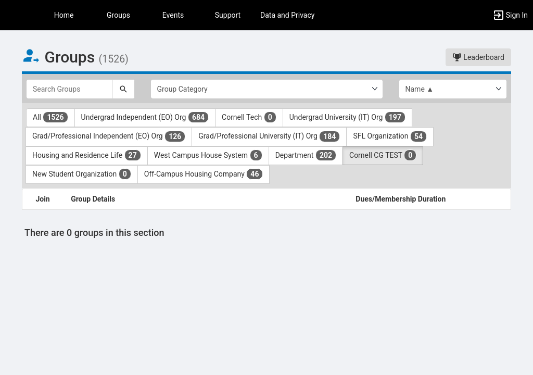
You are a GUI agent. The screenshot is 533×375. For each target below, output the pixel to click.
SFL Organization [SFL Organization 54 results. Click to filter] (390, 136)
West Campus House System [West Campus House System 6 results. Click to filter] (208, 155)
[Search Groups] (69, 89)
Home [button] (64, 15)
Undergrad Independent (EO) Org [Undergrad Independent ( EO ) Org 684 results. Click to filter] (145, 117)
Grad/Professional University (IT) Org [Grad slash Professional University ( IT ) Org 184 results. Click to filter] (269, 136)
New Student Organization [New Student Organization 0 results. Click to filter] (81, 174)
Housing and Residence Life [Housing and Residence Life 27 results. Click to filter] (86, 155)
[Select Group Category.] (266, 89)
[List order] (453, 89)
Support (227, 15)
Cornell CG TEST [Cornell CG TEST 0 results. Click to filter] (382, 155)
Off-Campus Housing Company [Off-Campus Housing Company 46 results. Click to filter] (203, 174)
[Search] (123, 89)
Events (173, 15)
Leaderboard (478, 57)
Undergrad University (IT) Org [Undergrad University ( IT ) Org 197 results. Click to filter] (347, 117)
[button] (13, 15)
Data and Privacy (287, 15)
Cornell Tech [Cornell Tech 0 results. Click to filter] (249, 117)
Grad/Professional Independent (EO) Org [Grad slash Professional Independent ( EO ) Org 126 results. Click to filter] (108, 136)
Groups (118, 15)
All (50, 117)
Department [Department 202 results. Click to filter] (305, 155)
